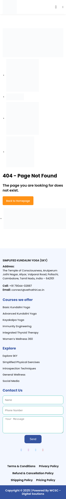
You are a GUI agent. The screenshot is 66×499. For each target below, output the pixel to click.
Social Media (11, 381)
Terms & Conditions (21, 466)
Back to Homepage (18, 201)
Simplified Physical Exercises (21, 362)
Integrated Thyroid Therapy (20, 332)
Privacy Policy (49, 466)
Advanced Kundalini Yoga (20, 313)
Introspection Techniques (19, 368)
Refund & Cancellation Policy (33, 473)
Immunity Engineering (17, 326)
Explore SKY (10, 356)
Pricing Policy (45, 480)
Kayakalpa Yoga (13, 320)
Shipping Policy (22, 480)
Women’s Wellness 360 (18, 339)
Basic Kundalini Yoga (16, 307)
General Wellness (14, 374)
